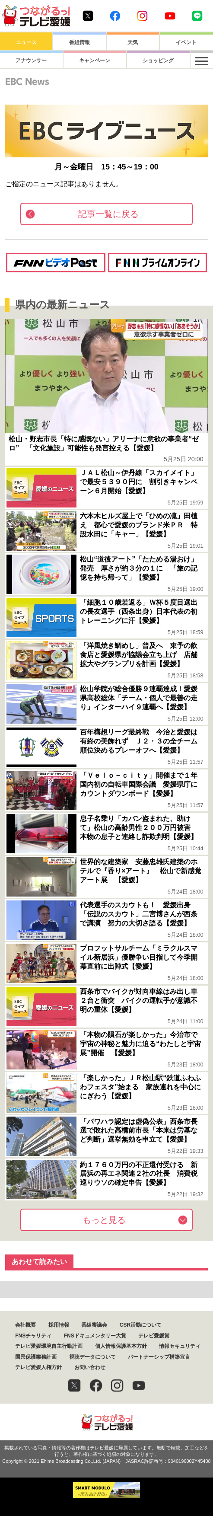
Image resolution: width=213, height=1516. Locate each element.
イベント (186, 42)
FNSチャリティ (33, 1336)
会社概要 (25, 1325)
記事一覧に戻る (108, 214)
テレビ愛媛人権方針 (38, 1367)
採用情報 (58, 1325)
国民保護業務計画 (36, 1357)
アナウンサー (26, 60)
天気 (132, 42)
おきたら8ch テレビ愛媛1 (36, 15)
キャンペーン (79, 60)
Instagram (142, 15)
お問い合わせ (89, 1367)
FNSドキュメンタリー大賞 (95, 1336)
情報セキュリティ (179, 1346)
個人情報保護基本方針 (121, 1346)
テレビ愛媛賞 (153, 1336)
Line (197, 15)
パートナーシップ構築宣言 (159, 1357)
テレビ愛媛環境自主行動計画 (49, 1346)
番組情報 (79, 42)
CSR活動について (141, 1325)
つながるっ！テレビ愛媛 (107, 1422)
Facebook (115, 15)
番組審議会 (94, 1325)
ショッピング (132, 60)
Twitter (88, 15)
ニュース (26, 42)
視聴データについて (92, 1357)
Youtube (170, 15)
